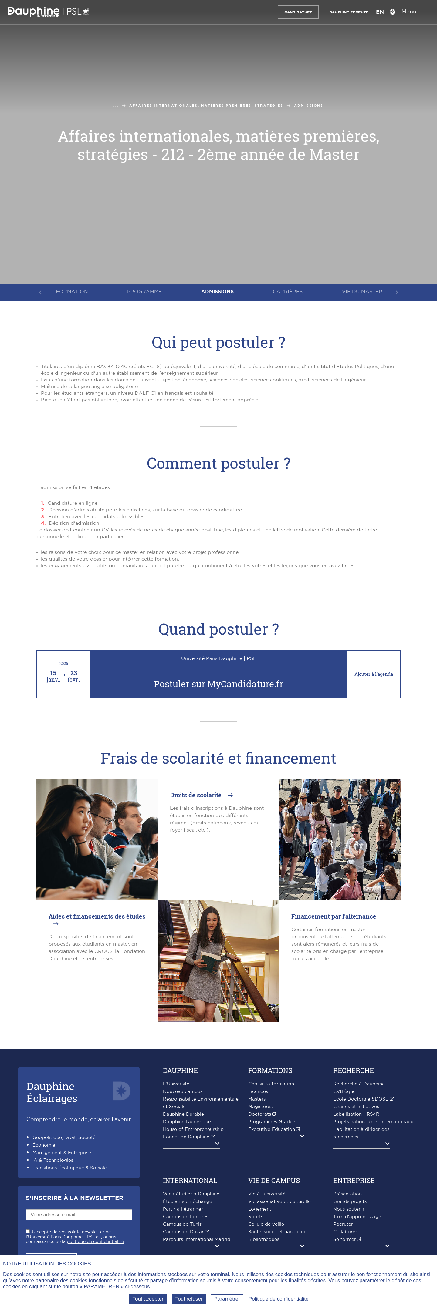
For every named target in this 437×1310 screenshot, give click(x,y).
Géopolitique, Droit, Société (64, 1137)
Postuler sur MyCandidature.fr (218, 684)
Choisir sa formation (271, 1084)
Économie (43, 1145)
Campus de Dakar (183, 1232)
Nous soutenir (348, 1209)
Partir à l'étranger (183, 1209)
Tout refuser (189, 1299)
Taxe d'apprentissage (357, 1217)
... (115, 105)
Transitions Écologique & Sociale (69, 1168)
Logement (259, 1209)
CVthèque (344, 1091)
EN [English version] (377, 12)
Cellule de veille (266, 1224)
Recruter (343, 1224)
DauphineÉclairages (51, 1092)
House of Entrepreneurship (193, 1129)
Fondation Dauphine (186, 1137)
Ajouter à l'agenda (373, 674)
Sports (255, 1217)
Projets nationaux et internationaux (373, 1122)
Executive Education (271, 1129)
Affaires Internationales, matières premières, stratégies (206, 105)
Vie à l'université (267, 1194)
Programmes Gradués (272, 1122)
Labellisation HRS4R (356, 1114)
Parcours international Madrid (196, 1239)
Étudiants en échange (187, 1201)
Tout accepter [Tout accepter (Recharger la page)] (148, 1299)
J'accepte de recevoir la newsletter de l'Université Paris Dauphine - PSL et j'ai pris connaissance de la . (75, 1237)
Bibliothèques (263, 1239)
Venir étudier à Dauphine (191, 1194)
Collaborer (345, 1232)
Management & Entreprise (61, 1153)
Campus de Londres (185, 1217)
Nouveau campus (182, 1091)
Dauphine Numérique (187, 1122)
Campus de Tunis (182, 1224)
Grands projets (350, 1201)
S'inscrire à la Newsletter (74, 1198)
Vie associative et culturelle (279, 1201)
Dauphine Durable (183, 1114)
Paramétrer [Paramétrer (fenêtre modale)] (227, 1299)
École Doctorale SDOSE (360, 1099)
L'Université (176, 1084)
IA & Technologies (52, 1160)
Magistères (260, 1106)
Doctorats (259, 1114)
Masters (257, 1099)
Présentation (347, 1194)
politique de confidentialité (95, 1242)
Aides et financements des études (97, 916)
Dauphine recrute (346, 12)
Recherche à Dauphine (359, 1084)
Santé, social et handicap (276, 1232)
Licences (258, 1091)
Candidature (296, 12)
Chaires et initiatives (356, 1106)
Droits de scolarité (196, 795)
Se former (344, 1239)
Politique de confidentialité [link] (279, 1299)
